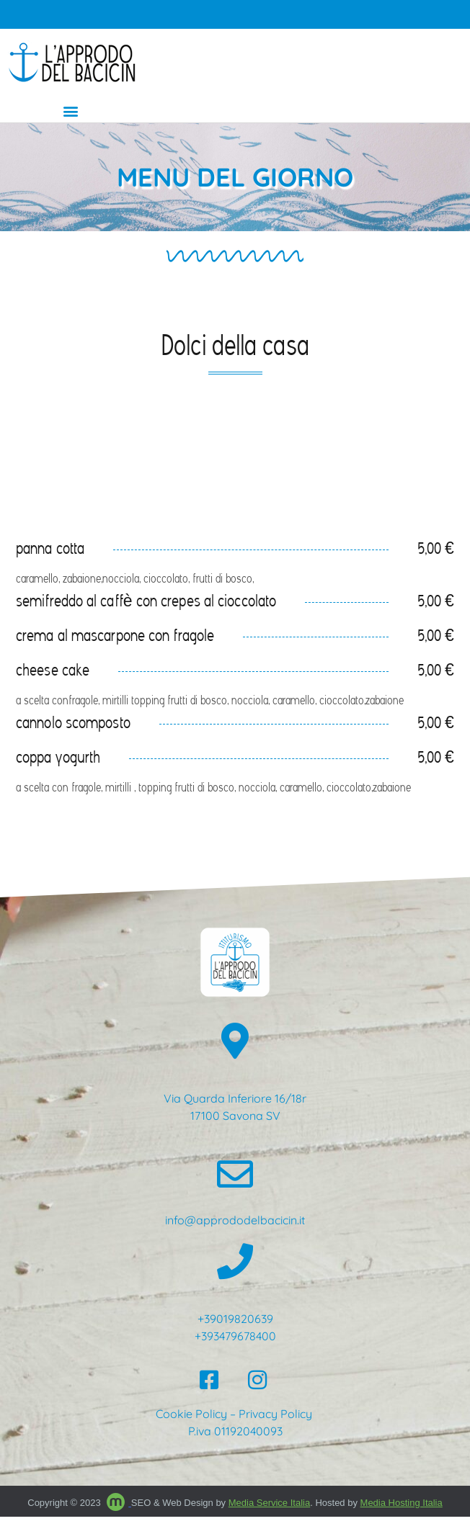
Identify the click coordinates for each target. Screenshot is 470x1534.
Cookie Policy (191, 1414)
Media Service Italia (269, 1502)
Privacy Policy (277, 1414)
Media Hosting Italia (401, 1502)
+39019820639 (235, 1318)
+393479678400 (235, 1336)
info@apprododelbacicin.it (235, 1220)
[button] (70, 110)
